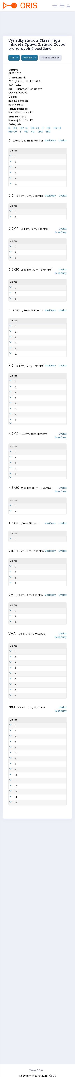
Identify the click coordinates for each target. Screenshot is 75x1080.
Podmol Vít (25, 476)
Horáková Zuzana (24, 285)
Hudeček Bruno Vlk (24, 492)
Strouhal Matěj (24, 589)
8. (15, 520)
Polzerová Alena (24, 302)
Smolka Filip (26, 513)
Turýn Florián (23, 520)
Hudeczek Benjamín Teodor (24, 467)
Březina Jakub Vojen (26, 529)
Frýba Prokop (23, 931)
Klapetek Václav (24, 640)
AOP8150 (40, 188)
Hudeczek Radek (24, 683)
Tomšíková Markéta (26, 983)
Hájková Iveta (23, 196)
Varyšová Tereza (25, 957)
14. (16, 1029)
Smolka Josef (23, 501)
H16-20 (12, 131)
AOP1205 (40, 605)
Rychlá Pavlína (23, 179)
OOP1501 (40, 467)
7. (15, 513)
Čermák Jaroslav (24, 888)
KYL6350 (40, 196)
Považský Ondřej (25, 975)
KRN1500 (40, 574)
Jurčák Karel (23, 431)
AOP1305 (40, 589)
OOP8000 (40, 682)
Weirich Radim (23, 880)
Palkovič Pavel (23, 839)
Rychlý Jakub (23, 575)
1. (15, 161)
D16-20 (35, 128)
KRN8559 (40, 179)
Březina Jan (25, 415)
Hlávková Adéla (25, 948)
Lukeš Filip (24, 605)
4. (15, 188)
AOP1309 (40, 597)
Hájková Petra (23, 161)
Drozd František (24, 598)
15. (16, 1038)
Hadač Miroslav (24, 399)
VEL (26, 131)
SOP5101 (39, 431)
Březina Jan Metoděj (25, 483)
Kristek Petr (25, 715)
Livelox (63, 140)
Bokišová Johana (24, 356)
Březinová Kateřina (24, 188)
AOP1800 (40, 492)
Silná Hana (25, 846)
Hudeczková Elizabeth (26, 239)
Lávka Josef (26, 996)
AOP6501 (40, 399)
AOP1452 (41, 285)
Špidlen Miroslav (24, 771)
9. (15, 888)
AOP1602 (40, 483)
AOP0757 (41, 339)
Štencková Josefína (25, 966)
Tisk (12, 57)
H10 (49, 128)
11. (16, 1003)
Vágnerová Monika (25, 853)
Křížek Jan (25, 508)
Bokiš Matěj (25, 582)
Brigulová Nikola (25, 1021)
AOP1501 (39, 476)
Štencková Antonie (25, 939)
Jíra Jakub (25, 923)
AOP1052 (40, 347)
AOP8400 (40, 415)
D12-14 (24, 128)
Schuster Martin (24, 422)
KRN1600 (40, 520)
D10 (15, 128)
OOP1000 (41, 648)
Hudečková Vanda (25, 293)
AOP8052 (40, 205)
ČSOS (52, 1075)
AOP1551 (40, 293)
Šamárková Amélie (25, 347)
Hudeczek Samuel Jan (26, 648)
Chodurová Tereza (26, 1030)
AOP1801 (39, 529)
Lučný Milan (26, 720)
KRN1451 (40, 302)
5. (15, 196)
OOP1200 (40, 566)
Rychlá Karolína (24, 339)
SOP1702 (40, 513)
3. (15, 179)
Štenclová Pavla (24, 862)
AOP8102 (39, 408)
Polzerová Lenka (24, 248)
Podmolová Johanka (26, 1003)
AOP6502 (40, 422)
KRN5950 (40, 170)
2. (15, 170)
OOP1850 (41, 239)
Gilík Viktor (25, 990)
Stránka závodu (50, 57)
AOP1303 (40, 582)
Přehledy (28, 57)
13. (16, 1021)
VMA (40, 131)
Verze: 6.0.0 (36, 1070)
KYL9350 (40, 161)
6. (16, 205)
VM (33, 131)
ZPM (48, 131)
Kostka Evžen (23, 408)
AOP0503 (41, 639)
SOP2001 (40, 500)
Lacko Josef (26, 778)
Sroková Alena (23, 736)
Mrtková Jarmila (23, 785)
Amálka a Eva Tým (25, 1012)
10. (16, 996)
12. (16, 1012)
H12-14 (57, 128)
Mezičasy (50, 140)
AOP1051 (40, 356)
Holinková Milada (24, 170)
